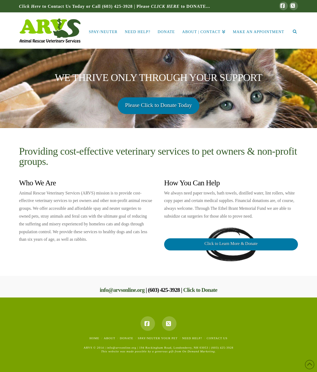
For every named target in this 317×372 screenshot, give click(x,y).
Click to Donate (200, 290)
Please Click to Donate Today (158, 105)
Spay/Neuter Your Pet (158, 338)
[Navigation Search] (293, 30)
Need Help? (192, 338)
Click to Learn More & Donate (231, 243)
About (109, 338)
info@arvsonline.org (122, 290)
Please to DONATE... (173, 6)
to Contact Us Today (52, 6)
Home (94, 338)
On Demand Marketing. (199, 351)
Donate (126, 338)
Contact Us (217, 338)
